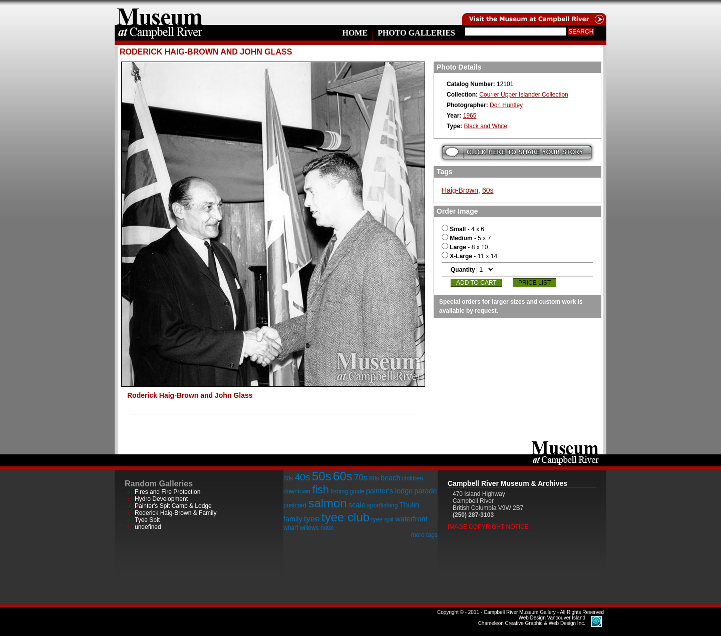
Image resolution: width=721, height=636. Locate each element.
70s (361, 477)
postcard (294, 505)
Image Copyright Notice (488, 526)
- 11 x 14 (469, 256)
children (412, 478)
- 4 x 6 (463, 229)
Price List (534, 282)
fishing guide (347, 491)
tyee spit (382, 519)
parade (426, 491)
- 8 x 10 (465, 247)
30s (288, 478)
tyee (312, 518)
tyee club (345, 517)
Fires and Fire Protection (167, 491)
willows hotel (316, 527)
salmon (327, 503)
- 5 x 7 (466, 238)
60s (488, 190)
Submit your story (517, 152)
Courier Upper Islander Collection (523, 94)
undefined (148, 526)
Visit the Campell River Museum (533, 12)
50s (321, 476)
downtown (296, 491)
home (160, 12)
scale (357, 505)
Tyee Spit (147, 519)
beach (390, 478)
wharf (290, 527)
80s (374, 478)
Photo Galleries (416, 33)
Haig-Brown (460, 190)
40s (302, 477)
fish (320, 489)
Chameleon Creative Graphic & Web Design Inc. (531, 620)
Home (355, 33)
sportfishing (382, 505)
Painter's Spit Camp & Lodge (173, 505)
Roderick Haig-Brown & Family (175, 512)
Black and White (485, 126)
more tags (424, 534)
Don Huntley (506, 105)
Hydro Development (161, 498)
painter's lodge (389, 491)
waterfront (411, 519)
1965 (470, 115)
